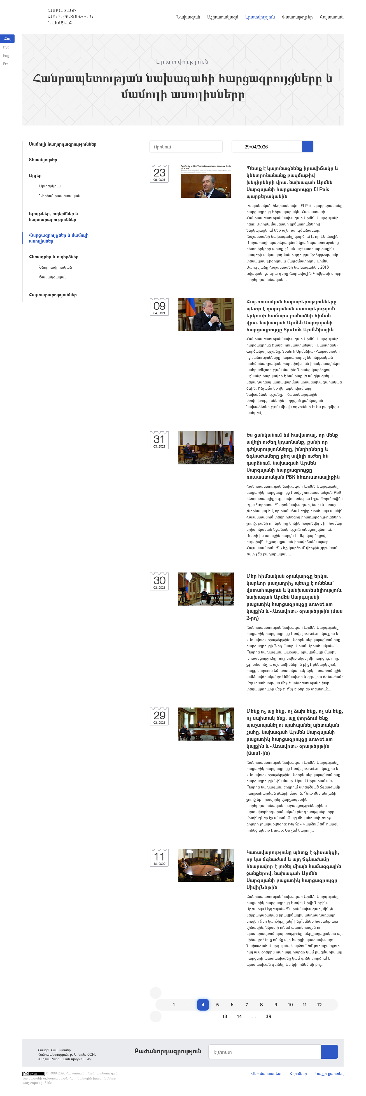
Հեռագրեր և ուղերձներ (53, 256)
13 (225, 1016)
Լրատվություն (260, 17)
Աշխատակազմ (222, 17)
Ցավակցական (53, 277)
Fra (6, 63)
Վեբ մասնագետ (266, 1073)
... (238, 147)
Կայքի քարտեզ (329, 1073)
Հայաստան (332, 17)
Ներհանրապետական (59, 195)
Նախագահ (188, 17)
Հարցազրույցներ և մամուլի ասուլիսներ (58, 238)
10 (290, 1004)
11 (305, 1004)
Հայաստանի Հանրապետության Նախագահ (70, 16)
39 (268, 1016)
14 (239, 1016)
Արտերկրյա (50, 186)
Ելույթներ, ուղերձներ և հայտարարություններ (53, 216)
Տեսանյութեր (43, 159)
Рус (6, 47)
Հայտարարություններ (53, 294)
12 (319, 1004)
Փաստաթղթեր (297, 17)
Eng (6, 55)
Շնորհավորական (55, 267)
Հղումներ (298, 1073)
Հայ (7, 38)
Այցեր (35, 175)
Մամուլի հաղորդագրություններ (62, 144)
